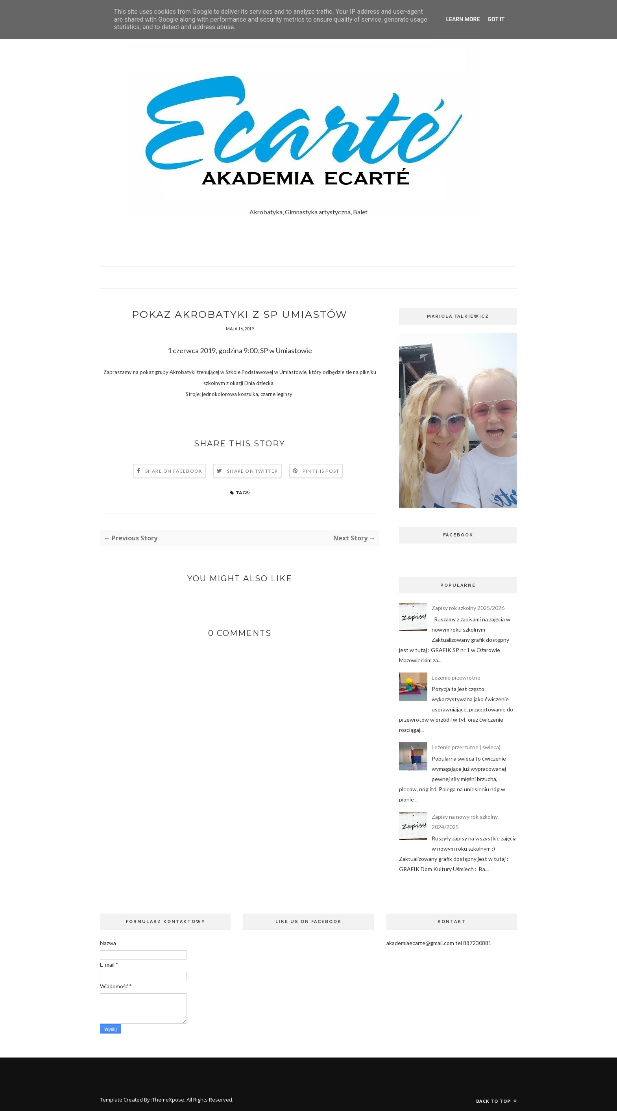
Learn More (463, 19)
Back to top (496, 1101)
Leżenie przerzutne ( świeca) (466, 747)
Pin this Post (321, 472)
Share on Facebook (173, 472)
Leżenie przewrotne (456, 677)
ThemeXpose (168, 1099)
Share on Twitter (252, 472)
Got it (496, 19)
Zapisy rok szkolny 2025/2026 (468, 607)
